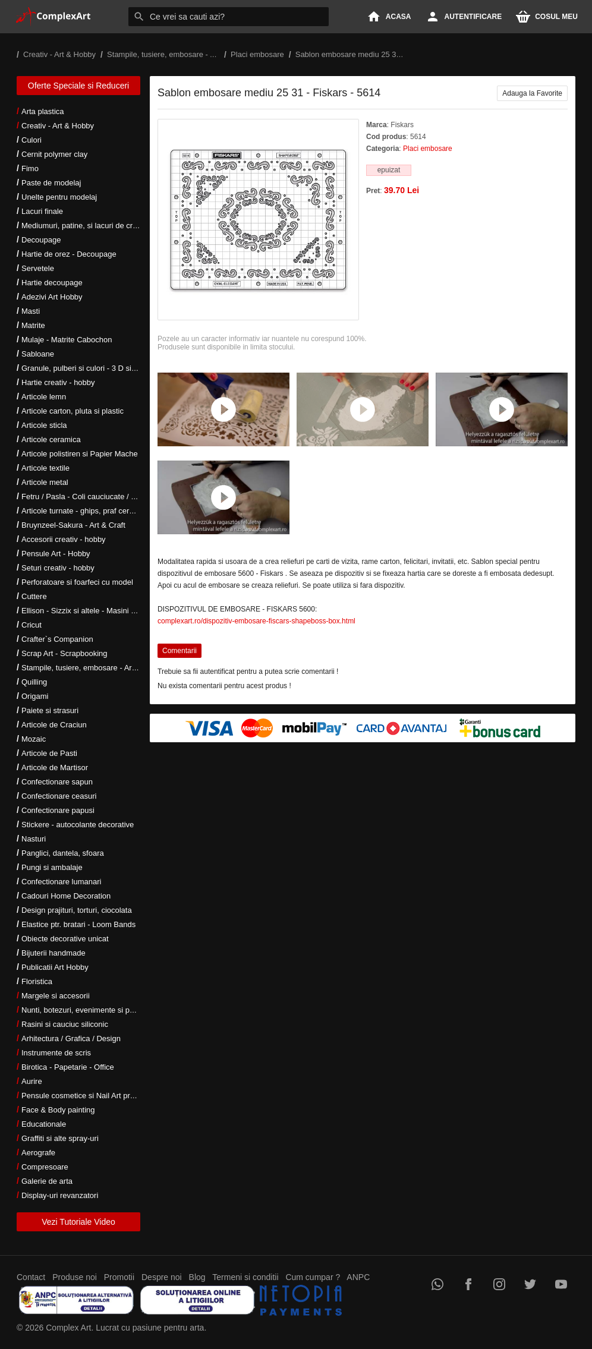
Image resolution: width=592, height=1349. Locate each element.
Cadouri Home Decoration (66, 895)
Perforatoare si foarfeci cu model (77, 582)
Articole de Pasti (49, 753)
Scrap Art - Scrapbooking (64, 653)
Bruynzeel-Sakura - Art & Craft (73, 525)
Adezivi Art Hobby (52, 296)
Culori (31, 139)
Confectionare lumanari (61, 881)
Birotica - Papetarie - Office (67, 1067)
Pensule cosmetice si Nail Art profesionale (93, 1095)
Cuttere (34, 596)
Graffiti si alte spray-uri (60, 1138)
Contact (31, 1277)
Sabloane (37, 353)
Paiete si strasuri (49, 710)
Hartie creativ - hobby (58, 382)
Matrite (33, 325)
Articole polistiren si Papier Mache (79, 453)
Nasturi (33, 838)
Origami (35, 696)
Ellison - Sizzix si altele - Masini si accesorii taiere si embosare (128, 610)
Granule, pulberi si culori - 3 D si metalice (91, 368)
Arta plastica (42, 111)
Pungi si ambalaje (52, 867)
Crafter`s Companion (57, 639)
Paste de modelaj (51, 182)
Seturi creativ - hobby (58, 567)
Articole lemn (43, 396)
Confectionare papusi (58, 810)
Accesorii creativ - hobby (63, 539)
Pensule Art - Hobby (55, 553)
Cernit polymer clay (54, 154)
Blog (197, 1277)
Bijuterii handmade (53, 952)
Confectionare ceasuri (58, 796)
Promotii (119, 1277)
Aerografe (38, 1152)
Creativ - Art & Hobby (57, 125)
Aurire (31, 1081)
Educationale (43, 1124)
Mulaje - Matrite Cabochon (66, 339)
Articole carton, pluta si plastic (72, 410)
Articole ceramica (51, 439)
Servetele (37, 268)
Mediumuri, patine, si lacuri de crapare (86, 225)
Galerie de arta (47, 1181)
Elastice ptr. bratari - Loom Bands (78, 924)
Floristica (36, 981)
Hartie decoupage (52, 282)
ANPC (358, 1277)
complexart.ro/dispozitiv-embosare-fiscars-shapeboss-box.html (256, 621)
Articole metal (44, 482)
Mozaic (33, 739)
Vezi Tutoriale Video (78, 1222)
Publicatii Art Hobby (55, 967)
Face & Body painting (58, 1109)
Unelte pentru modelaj (59, 197)
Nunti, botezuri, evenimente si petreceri (88, 1010)
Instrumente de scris (56, 1052)
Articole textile (45, 468)
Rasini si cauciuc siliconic (64, 1024)
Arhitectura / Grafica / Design (71, 1038)
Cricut (31, 624)
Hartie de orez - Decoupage (68, 254)
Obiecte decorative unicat (65, 938)
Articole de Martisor (54, 767)
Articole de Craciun (54, 724)
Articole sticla (44, 425)
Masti (30, 311)
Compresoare (44, 1166)
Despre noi (161, 1277)
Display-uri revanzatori (59, 1195)
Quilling (34, 681)
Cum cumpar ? (312, 1277)
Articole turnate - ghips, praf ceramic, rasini (94, 510)
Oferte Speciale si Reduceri (78, 85)
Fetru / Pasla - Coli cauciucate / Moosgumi (93, 496)
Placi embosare (427, 148)
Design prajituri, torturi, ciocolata (76, 910)
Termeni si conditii (245, 1277)
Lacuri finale (42, 211)
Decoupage (41, 239)
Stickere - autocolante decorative (77, 824)
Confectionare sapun (57, 781)
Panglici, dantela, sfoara (62, 853)
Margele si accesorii (55, 995)
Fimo (30, 168)
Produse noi (74, 1277)
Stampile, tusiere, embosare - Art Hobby (90, 667)
